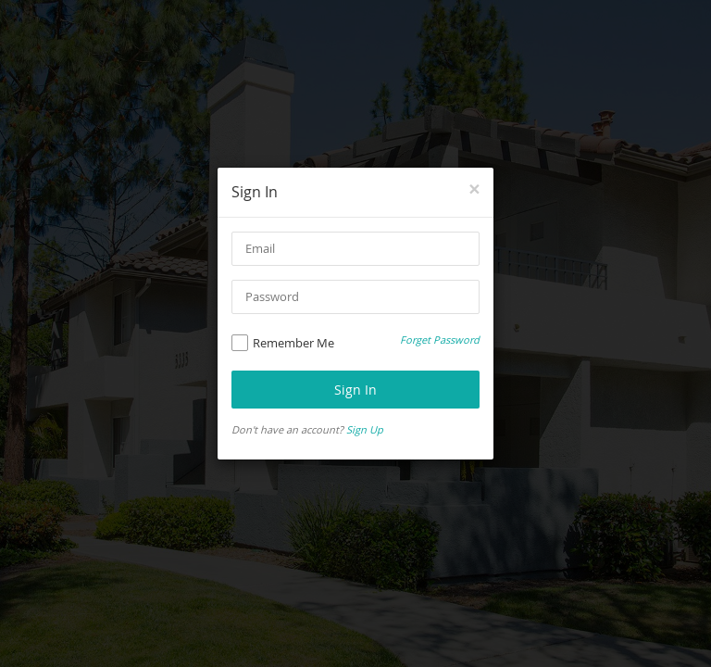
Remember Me (282, 342)
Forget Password (440, 339)
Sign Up (364, 429)
